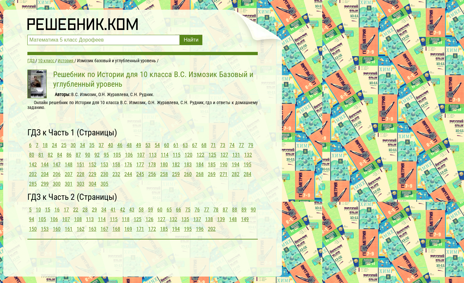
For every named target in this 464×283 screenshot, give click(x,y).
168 (116, 229)
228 (80, 174)
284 (247, 174)
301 (68, 184)
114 (165, 155)
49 (138, 145)
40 (110, 145)
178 (152, 164)
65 (169, 210)
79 (250, 145)
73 (222, 145)
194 (235, 164)
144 (45, 164)
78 (215, 210)
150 (33, 229)
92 (97, 155)
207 (68, 174)
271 (223, 174)
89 (244, 210)
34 (82, 145)
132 (248, 155)
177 (140, 164)
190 (223, 164)
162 (80, 229)
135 (185, 219)
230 (104, 174)
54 (157, 145)
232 (116, 174)
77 (241, 145)
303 (80, 184)
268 (200, 174)
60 (166, 145)
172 (152, 229)
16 (57, 210)
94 (31, 219)
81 (41, 155)
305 (104, 184)
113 (153, 155)
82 (50, 155)
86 (69, 155)
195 (247, 164)
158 (116, 164)
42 (122, 210)
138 (209, 219)
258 (164, 174)
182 (176, 164)
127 (224, 155)
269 (212, 174)
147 (57, 164)
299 (45, 184)
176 (128, 164)
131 (236, 155)
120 (188, 155)
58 (141, 210)
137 (197, 219)
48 (129, 145)
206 (57, 174)
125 (212, 155)
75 (187, 210)
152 (92, 164)
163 (92, 229)
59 (150, 210)
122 (200, 155)
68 (204, 145)
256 (152, 174)
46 (119, 145)
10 (38, 210)
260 (188, 174)
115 (176, 155)
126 (149, 219)
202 (33, 174)
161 (68, 229)
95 (106, 155)
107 (141, 155)
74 (232, 145)
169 (128, 229)
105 (117, 155)
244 (128, 174)
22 (75, 210)
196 (200, 229)
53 (147, 145)
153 (104, 164)
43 (131, 210)
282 (235, 174)
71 (213, 145)
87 (78, 155)
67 (194, 145)
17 (66, 210)
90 (87, 155)
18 (45, 145)
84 (59, 155)
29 (94, 210)
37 (101, 145)
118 (126, 219)
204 (45, 174)
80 (31, 155)
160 (57, 229)
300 (57, 184)
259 (176, 174)
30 (73, 145)
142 (33, 164)
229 (92, 174)
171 (140, 229)
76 (197, 210)
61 (176, 145)
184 (200, 164)
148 (68, 164)
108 (78, 219)
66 (178, 210)
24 (54, 145)
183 (188, 164)
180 (164, 164)
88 (234, 210)
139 (221, 219)
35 (91, 145)
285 (33, 184)
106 (129, 155)
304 (92, 184)
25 (63, 145)
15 (47, 210)
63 (185, 145)
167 (104, 229)
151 (80, 164)
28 (85, 210)
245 (140, 174)
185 (212, 164)
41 (113, 210)
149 (245, 219)
